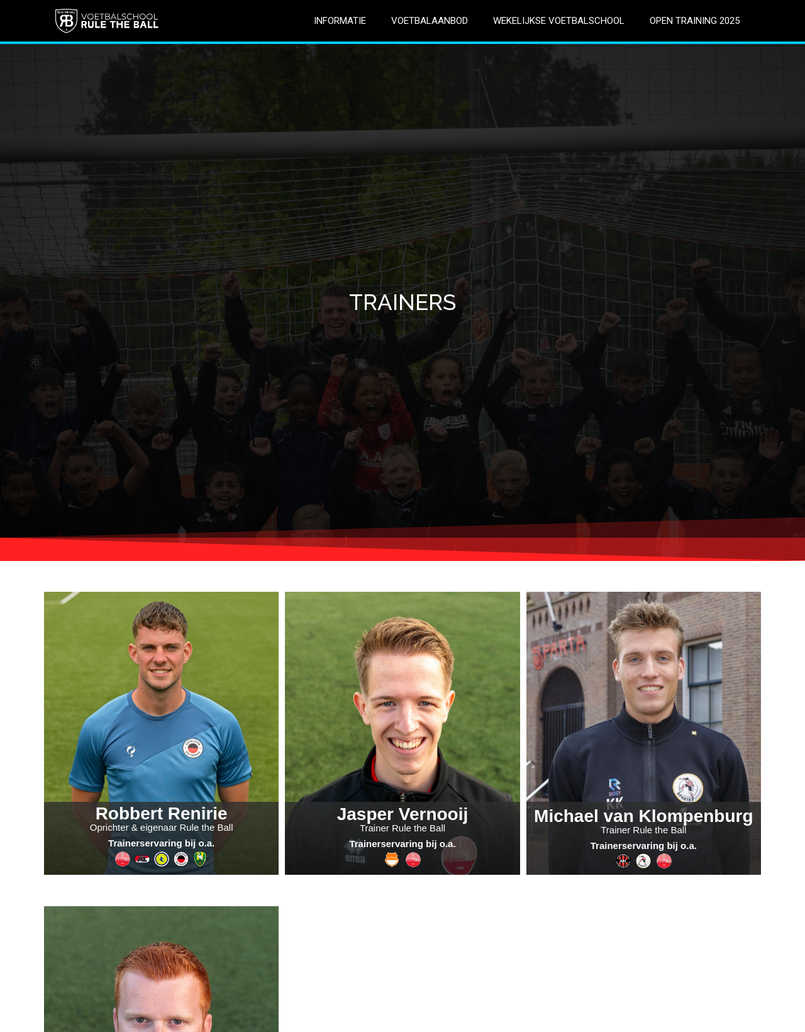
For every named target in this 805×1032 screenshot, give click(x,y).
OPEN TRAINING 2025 (695, 20)
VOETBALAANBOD (429, 20)
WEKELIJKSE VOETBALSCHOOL (559, 20)
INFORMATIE (340, 20)
